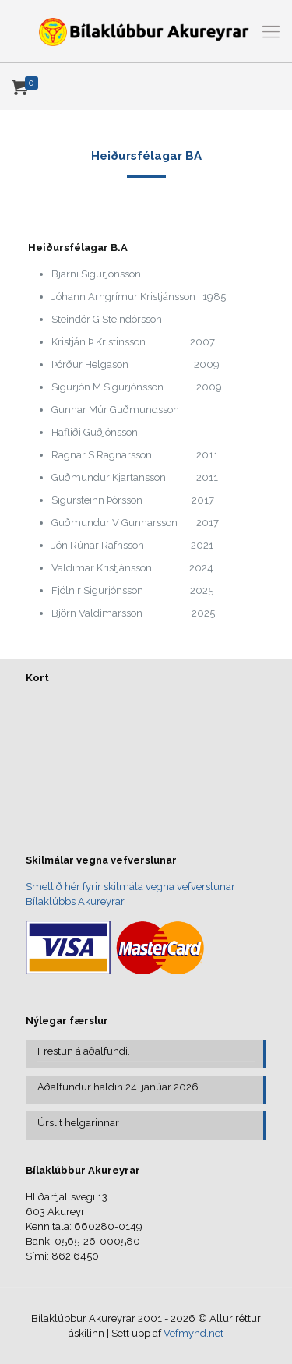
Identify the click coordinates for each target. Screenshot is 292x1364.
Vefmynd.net (193, 1333)
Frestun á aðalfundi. (83, 1051)
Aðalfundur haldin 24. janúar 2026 (118, 1087)
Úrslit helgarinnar (78, 1123)
